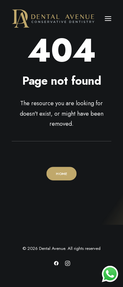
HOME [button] (61, 173)
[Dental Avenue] (53, 18)
